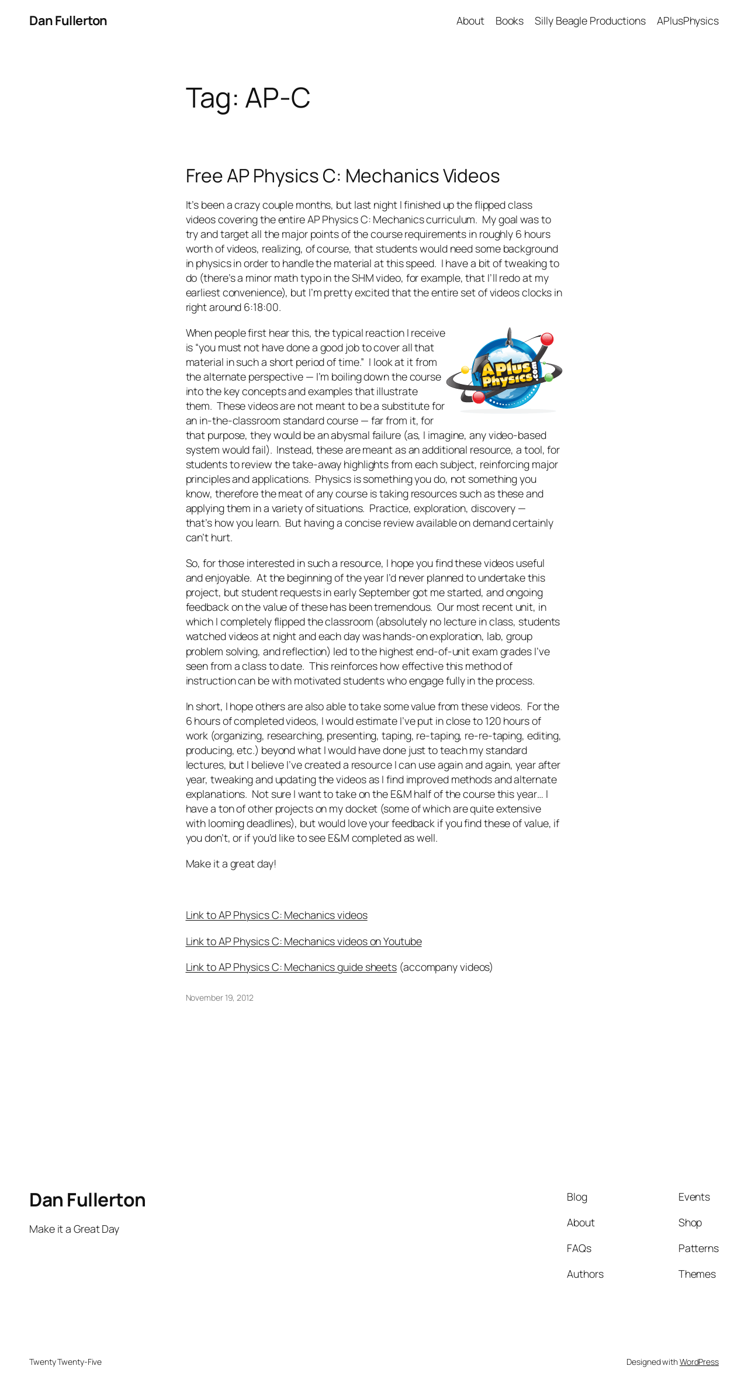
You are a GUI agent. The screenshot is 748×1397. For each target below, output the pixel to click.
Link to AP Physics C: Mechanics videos (277, 915)
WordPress (699, 1361)
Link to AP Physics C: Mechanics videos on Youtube (304, 941)
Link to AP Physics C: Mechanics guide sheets (291, 967)
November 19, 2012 (220, 997)
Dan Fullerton (68, 20)
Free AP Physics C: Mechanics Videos (343, 175)
